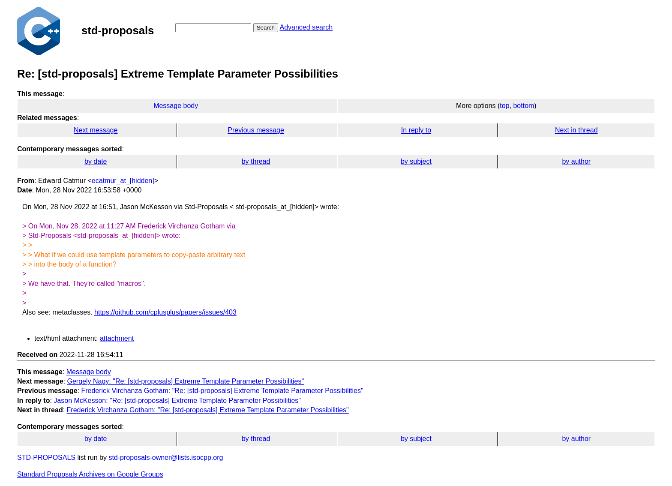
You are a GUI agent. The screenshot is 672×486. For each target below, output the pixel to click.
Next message (95, 130)
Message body (175, 105)
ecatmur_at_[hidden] (123, 180)
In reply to (416, 130)
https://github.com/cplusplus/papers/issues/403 (165, 312)
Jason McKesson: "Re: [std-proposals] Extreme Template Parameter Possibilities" (177, 400)
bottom (523, 105)
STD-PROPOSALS (46, 457)
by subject (416, 161)
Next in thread (576, 130)
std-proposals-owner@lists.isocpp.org (165, 457)
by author (576, 161)
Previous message (256, 130)
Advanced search (306, 27)
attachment (117, 338)
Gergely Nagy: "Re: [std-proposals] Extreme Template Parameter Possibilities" (185, 381)
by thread (256, 161)
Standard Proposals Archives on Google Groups (90, 474)
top (504, 105)
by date (95, 161)
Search (266, 27)
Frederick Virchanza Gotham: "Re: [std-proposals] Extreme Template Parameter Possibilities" (222, 390)
